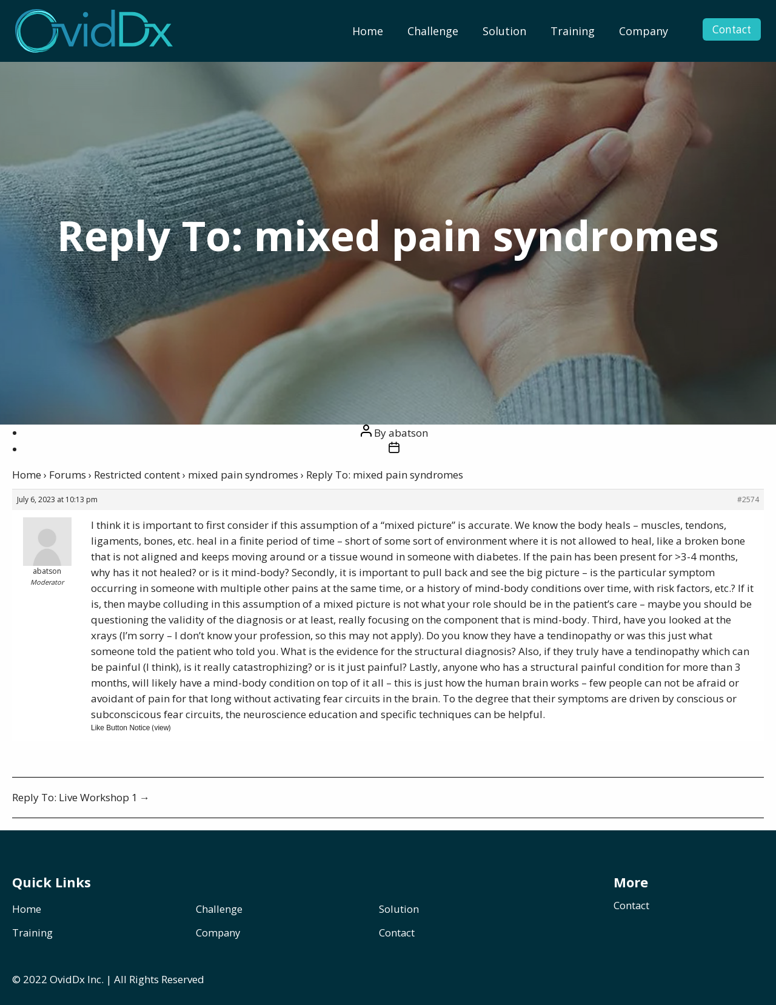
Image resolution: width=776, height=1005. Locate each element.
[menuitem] (367, 30)
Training (572, 31)
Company (643, 31)
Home (367, 31)
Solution (504, 31)
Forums (67, 475)
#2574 (748, 499)
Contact (725, 31)
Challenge (432, 31)
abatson (408, 433)
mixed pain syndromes (243, 475)
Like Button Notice (120, 728)
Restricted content (137, 475)
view (161, 728)
